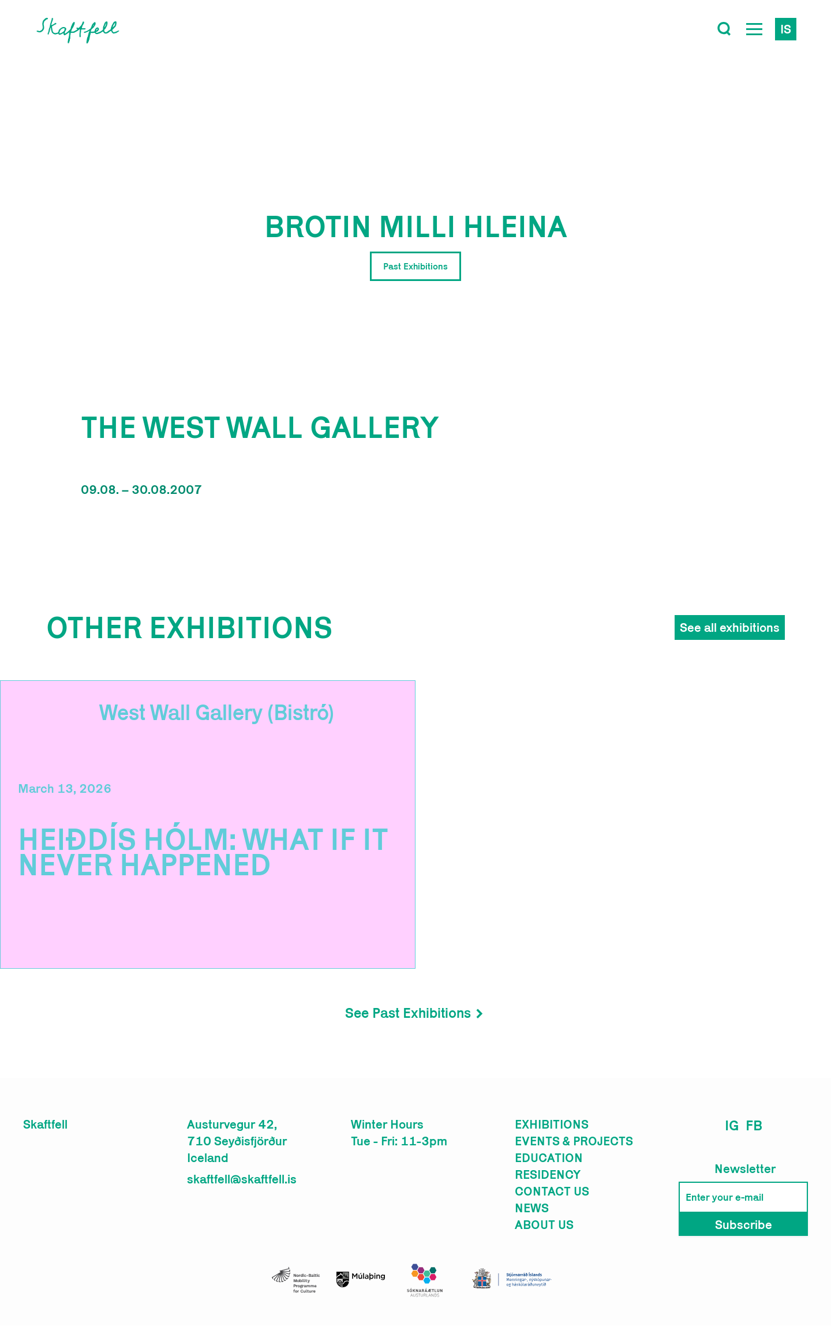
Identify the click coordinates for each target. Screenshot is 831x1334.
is (785, 29)
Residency (548, 1174)
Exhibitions (552, 1124)
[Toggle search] (724, 29)
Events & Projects (574, 1141)
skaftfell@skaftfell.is (242, 1179)
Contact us (552, 1191)
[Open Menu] (754, 29)
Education (549, 1157)
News (532, 1208)
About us (544, 1224)
